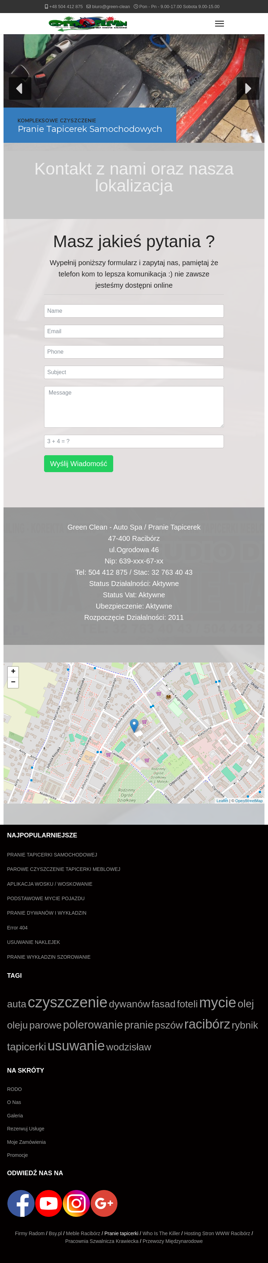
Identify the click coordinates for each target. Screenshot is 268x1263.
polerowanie (93, 1024)
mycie (217, 1003)
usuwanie (76, 1045)
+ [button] (13, 672)
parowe (45, 1025)
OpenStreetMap (249, 801)
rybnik (245, 1025)
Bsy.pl (55, 1233)
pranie (139, 1025)
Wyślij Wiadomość (78, 464)
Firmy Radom (30, 1233)
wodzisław (128, 1047)
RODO (14, 1089)
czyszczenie (67, 1002)
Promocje (17, 1155)
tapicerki (26, 1046)
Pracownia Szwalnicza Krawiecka (102, 1241)
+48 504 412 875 (66, 6)
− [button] (13, 682)
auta (16, 1004)
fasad (163, 1004)
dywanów (129, 1004)
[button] (134, 88)
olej (246, 1003)
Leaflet (222, 801)
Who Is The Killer (161, 1233)
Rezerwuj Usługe (25, 1128)
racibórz (207, 1024)
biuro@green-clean (111, 6)
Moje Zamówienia (26, 1142)
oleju (17, 1025)
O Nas (14, 1102)
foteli (187, 1004)
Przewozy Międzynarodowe (173, 1241)
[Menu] (219, 23)
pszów (169, 1025)
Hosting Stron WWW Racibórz (217, 1233)
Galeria (15, 1115)
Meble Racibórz (83, 1233)
